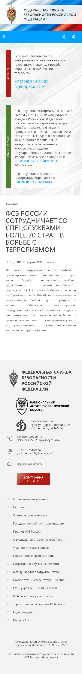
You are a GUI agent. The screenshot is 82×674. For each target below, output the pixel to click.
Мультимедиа (22, 612)
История (19, 507)
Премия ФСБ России (27, 531)
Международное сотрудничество (36, 572)
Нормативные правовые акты (33, 556)
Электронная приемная (33, 479)
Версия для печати (30, 464)
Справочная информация (30, 499)
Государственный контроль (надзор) (38, 523)
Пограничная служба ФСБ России (36, 564)
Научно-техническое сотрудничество (39, 580)
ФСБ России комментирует (31, 547)
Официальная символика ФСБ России (39, 539)
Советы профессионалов (30, 515)
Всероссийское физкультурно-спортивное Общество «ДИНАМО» (50, 424)
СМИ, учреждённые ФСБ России (35, 588)
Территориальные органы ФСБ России (39, 604)
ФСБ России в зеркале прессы (33, 596)
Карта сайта (21, 620)
